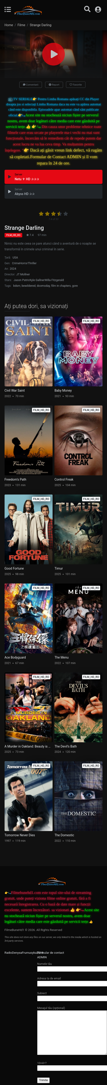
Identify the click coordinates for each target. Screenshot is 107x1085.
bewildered (28, 285)
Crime (15, 263)
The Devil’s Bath (65, 746)
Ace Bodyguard (15, 657)
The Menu (61, 657)
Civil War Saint (15, 390)
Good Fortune (14, 568)
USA (15, 257)
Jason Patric (21, 280)
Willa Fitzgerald (54, 280)
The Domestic (64, 835)
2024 (13, 268)
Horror (23, 263)
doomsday (43, 285)
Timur (58, 568)
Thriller (32, 263)
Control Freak (63, 479)
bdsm (16, 285)
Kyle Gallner (36, 280)
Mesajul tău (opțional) (72, 1030)
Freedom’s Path (15, 479)
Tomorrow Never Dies (20, 835)
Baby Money (63, 390)
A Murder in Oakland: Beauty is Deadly (29, 746)
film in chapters (61, 285)
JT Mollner (23, 274)
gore (75, 285)
